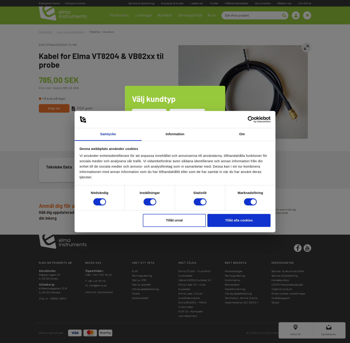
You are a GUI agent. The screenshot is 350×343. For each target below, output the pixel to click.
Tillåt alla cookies (239, 220)
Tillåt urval (174, 220)
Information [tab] (175, 134)
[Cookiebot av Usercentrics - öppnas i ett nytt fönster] (251, 119)
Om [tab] (242, 134)
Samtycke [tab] (108, 134)
